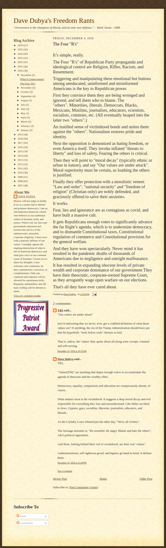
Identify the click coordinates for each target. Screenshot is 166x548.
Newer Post (60, 478)
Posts (21, 516)
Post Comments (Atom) (84, 487)
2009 (20, 177)
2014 (20, 155)
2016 (20, 147)
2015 (20, 151)
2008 (20, 181)
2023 (20, 58)
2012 (20, 164)
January (25, 130)
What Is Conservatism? (32, 79)
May (23, 113)
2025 (20, 49)
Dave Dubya (26, 196)
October (25, 91)
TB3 (60, 310)
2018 (20, 138)
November (26, 87)
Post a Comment (65, 471)
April (24, 117)
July (23, 104)
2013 (20, 159)
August (25, 100)
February (26, 126)
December (26, 75)
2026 (20, 45)
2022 (20, 62)
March (24, 121)
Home (103, 478)
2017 (20, 142)
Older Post (146, 478)
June (23, 108)
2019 (20, 134)
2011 (20, 168)
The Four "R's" (28, 83)
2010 (20, 172)
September (27, 96)
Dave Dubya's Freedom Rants (54, 20)
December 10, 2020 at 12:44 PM (72, 463)
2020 (20, 70)
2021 (20, 66)
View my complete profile (27, 295)
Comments (24, 523)
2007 (20, 185)
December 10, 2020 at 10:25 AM (72, 351)
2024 (20, 53)
